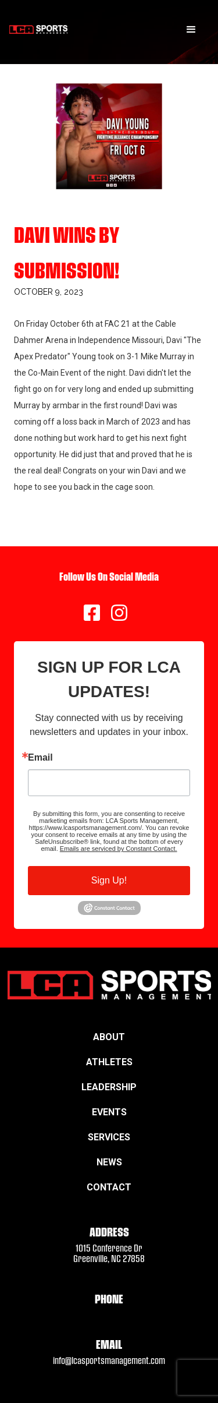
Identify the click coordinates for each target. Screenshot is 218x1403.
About (109, 1036)
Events (109, 1112)
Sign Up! (109, 880)
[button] (191, 29)
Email (40, 757)
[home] (38, 29)
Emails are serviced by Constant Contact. (118, 848)
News (109, 1162)
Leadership (109, 1087)
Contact (109, 1187)
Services (109, 1137)
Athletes (109, 1062)
